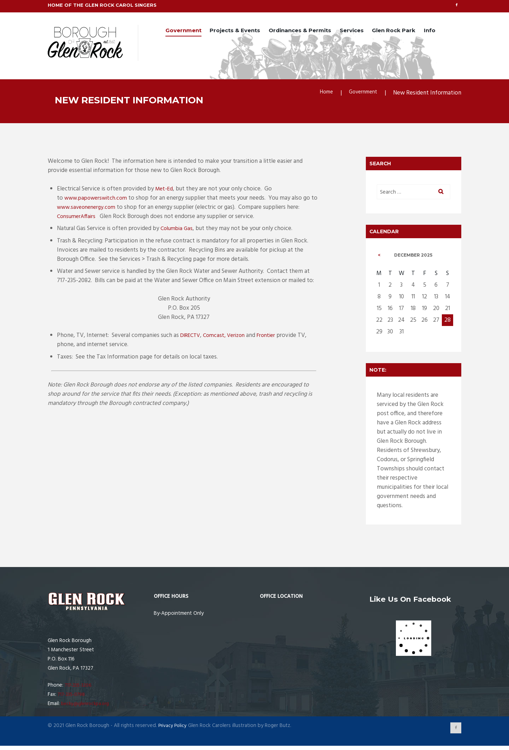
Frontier (274, 337)
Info (429, 31)
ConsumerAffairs (77, 217)
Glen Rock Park (393, 31)
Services (352, 31)
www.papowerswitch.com (97, 199)
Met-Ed (165, 190)
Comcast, (219, 337)
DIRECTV (192, 337)
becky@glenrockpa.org (87, 707)
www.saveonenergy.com (95, 208)
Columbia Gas (177, 230)
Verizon (242, 337)
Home (321, 94)
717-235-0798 (73, 697)
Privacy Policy (173, 728)
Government (183, 31)
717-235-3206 (80, 688)
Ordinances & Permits (300, 31)
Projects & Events (235, 31)
